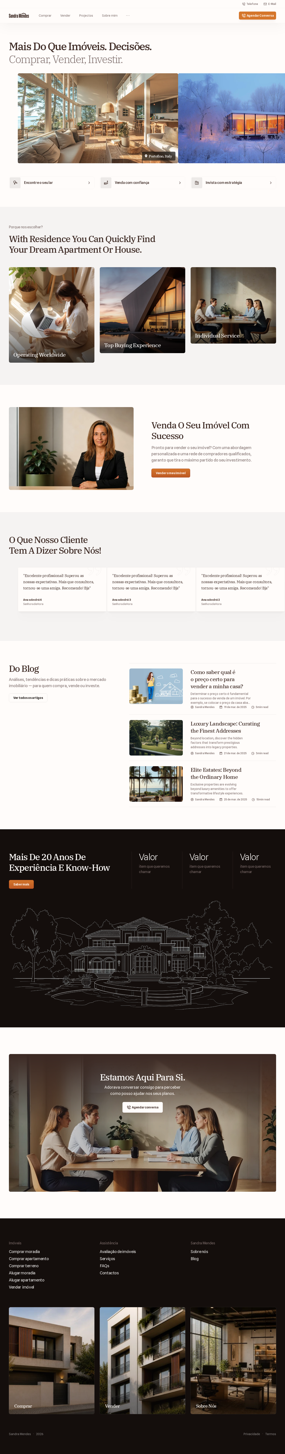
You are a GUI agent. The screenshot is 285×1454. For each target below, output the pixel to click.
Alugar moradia (22, 1273)
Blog (195, 1258)
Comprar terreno (24, 1265)
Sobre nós (199, 1251)
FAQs (104, 1265)
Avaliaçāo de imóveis (118, 1251)
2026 (39, 1434)
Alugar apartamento (27, 1280)
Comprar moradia (24, 1251)
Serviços (107, 1258)
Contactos (109, 1273)
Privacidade (252, 1434)
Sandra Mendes (20, 1434)
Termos (270, 1434)
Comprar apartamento (29, 1258)
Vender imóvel (21, 1287)
